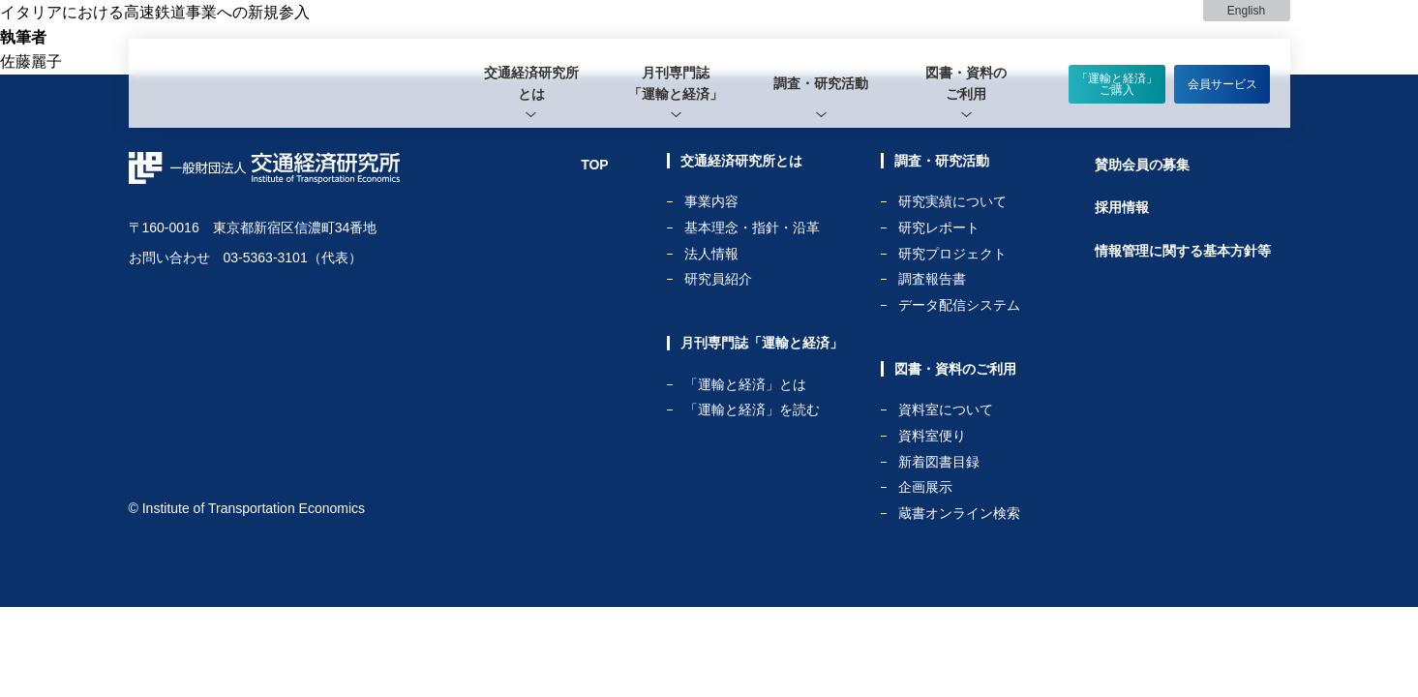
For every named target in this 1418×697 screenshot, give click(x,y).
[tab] (531, 83)
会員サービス (1222, 84)
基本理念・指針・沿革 (752, 228)
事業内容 (711, 202)
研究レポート (939, 228)
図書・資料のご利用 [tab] (966, 83)
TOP (595, 164)
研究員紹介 (718, 279)
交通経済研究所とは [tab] (531, 83)
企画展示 (925, 487)
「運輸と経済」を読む (752, 409)
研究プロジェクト (952, 254)
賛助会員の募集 (1142, 164)
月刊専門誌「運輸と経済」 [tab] (675, 83)
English (1246, 10)
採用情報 (1122, 207)
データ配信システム (959, 305)
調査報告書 (932, 279)
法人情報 (711, 254)
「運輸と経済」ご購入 (1117, 84)
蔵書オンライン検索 (959, 513)
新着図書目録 (939, 462)
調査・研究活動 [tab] (820, 83)
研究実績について (952, 202)
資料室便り (932, 436)
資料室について (945, 410)
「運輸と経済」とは (745, 385)
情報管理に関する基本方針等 (1183, 250)
